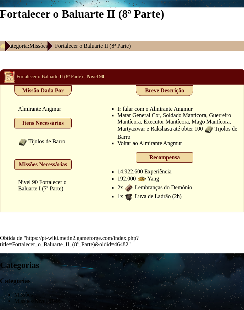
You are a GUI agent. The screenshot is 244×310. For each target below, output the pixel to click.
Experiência (157, 171)
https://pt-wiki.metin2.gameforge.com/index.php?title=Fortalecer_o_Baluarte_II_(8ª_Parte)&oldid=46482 (69, 241)
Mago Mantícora (210, 122)
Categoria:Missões (27, 46)
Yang (153, 179)
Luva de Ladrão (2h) (158, 196)
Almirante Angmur (39, 109)
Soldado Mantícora (184, 115)
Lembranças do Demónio (163, 187)
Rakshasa (161, 129)
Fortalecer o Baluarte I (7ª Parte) (42, 185)
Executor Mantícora (166, 122)
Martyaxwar (131, 129)
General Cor (146, 115)
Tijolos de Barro (46, 141)
